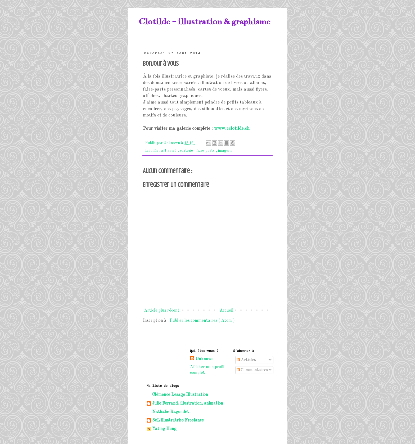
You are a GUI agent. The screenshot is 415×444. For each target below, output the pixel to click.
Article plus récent (161, 310)
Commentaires (252, 370)
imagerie (225, 151)
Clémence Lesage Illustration (180, 395)
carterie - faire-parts (198, 151)
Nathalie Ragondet (170, 412)
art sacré (169, 151)
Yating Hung (164, 429)
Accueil (226, 310)
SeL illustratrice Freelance (178, 420)
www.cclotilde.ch (232, 128)
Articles (246, 360)
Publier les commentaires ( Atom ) (202, 321)
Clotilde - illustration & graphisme (204, 22)
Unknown (204, 359)
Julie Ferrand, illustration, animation (187, 403)
